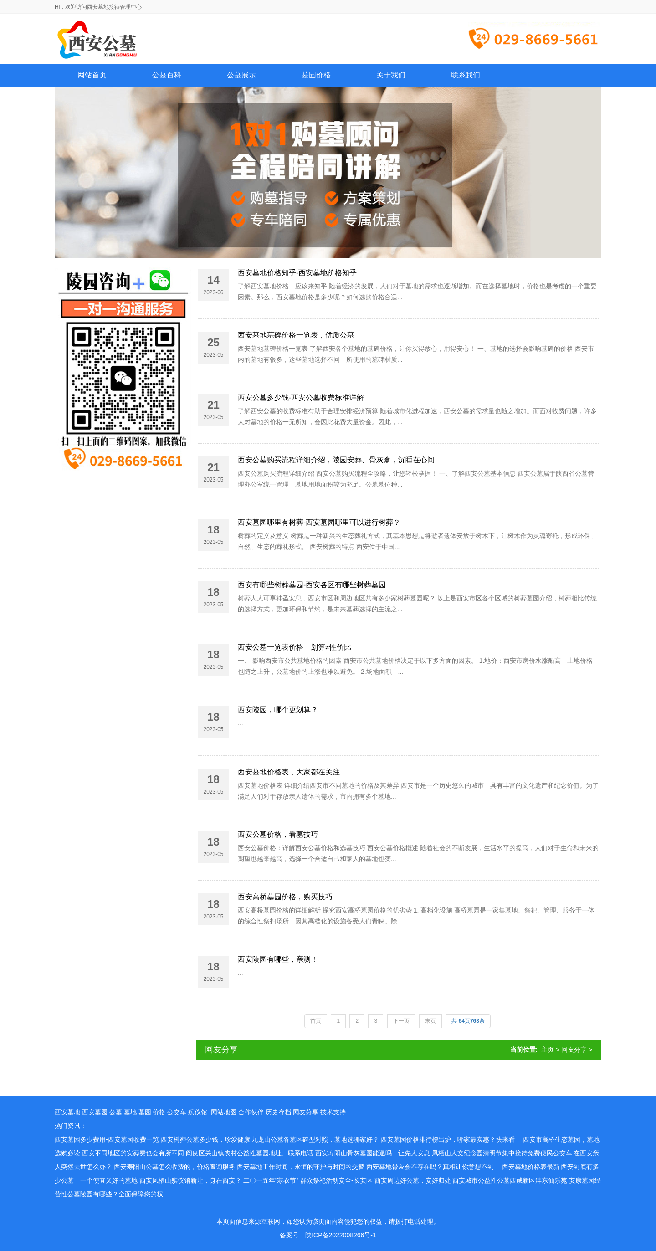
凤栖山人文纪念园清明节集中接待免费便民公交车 (502, 1153)
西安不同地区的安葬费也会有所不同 (133, 1153)
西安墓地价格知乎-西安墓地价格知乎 (297, 273)
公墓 (115, 1112)
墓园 (144, 1112)
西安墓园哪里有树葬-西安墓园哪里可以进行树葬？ (319, 522)
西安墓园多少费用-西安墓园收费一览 (107, 1139)
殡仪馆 (197, 1112)
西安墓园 (95, 1112)
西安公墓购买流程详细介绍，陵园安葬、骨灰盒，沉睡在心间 (336, 460)
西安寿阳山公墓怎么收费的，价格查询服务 (174, 1166)
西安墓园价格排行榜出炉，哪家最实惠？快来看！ (451, 1139)
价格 (159, 1112)
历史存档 (278, 1112)
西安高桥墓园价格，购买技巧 (285, 897)
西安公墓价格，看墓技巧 (278, 834)
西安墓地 (67, 1112)
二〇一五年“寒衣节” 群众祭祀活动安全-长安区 (308, 1180)
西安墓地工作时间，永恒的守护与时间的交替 (300, 1166)
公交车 (176, 1112)
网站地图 (223, 1112)
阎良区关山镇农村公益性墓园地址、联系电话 (249, 1153)
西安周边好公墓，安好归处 (412, 1180)
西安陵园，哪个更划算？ (278, 709)
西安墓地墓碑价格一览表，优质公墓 (296, 335)
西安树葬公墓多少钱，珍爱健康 (205, 1139)
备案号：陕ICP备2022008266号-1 (328, 1235)
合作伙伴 (251, 1112)
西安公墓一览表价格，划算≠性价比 (294, 647)
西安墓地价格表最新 (530, 1166)
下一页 (401, 1021)
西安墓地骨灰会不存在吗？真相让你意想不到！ (433, 1166)
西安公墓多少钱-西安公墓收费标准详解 (301, 397)
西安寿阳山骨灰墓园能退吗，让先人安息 (372, 1153)
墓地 (130, 1112)
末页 (430, 1021)
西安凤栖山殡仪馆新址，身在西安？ (190, 1180)
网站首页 (92, 75)
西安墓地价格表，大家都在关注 (289, 772)
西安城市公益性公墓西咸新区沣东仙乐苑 (509, 1180)
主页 (547, 1049)
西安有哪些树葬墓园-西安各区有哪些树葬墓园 (312, 585)
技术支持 (333, 1112)
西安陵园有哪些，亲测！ (278, 959)
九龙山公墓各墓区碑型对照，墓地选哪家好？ (315, 1139)
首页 (315, 1021)
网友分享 (574, 1049)
